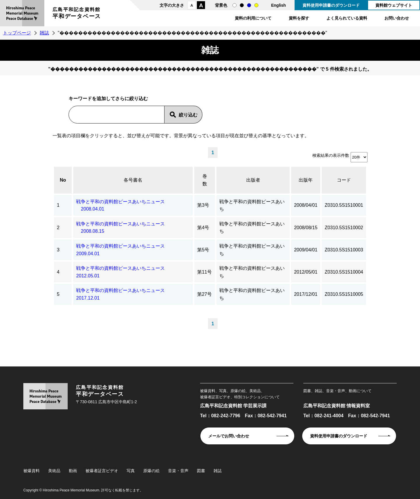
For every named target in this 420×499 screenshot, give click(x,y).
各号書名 (133, 180)
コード (344, 180)
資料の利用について (253, 18)
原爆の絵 (151, 470)
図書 (201, 470)
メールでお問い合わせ (228, 436)
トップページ (17, 32)
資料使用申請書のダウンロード (331, 5)
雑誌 (44, 32)
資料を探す (299, 18)
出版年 (306, 180)
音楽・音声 (178, 470)
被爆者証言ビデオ (101, 470)
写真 (131, 470)
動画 (73, 470)
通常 (234, 5)
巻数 (204, 180)
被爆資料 (31, 470)
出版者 (253, 180)
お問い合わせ (396, 18)
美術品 (54, 470)
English (278, 5)
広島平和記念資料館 (76, 14)
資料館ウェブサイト (393, 5)
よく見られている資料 (346, 18)
